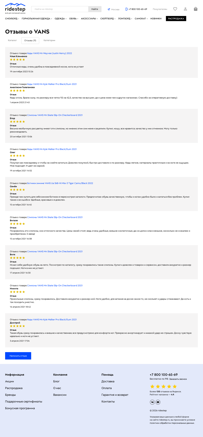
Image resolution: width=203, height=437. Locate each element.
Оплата (107, 388)
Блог (56, 381)
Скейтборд (107, 18)
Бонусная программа (20, 408)
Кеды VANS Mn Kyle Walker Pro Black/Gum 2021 (52, 84)
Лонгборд (124, 18)
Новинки (155, 18)
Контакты (108, 401)
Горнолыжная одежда (36, 18)
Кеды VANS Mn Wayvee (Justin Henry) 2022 (49, 53)
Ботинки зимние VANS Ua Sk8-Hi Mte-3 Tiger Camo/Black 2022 (60, 183)
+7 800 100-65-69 (138, 9)
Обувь (72, 18)
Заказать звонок (178, 379)
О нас (57, 388)
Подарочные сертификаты (23, 401)
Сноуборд (11, 18)
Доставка (108, 381)
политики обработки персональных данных (172, 423)
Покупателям (160, 9)
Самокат (140, 18)
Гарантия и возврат (115, 395)
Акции (9, 381)
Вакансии (59, 395)
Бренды (10, 395)
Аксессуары (88, 18)
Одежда (60, 18)
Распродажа (176, 18)
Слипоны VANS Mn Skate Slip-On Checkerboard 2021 (55, 115)
